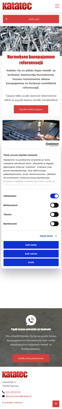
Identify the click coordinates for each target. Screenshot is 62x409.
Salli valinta (31, 253)
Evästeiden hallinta (12, 402)
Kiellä (31, 262)
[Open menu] (57, 6)
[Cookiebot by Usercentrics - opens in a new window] (46, 145)
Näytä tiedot (46, 236)
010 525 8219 (13, 392)
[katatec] (17, 268)
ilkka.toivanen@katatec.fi (19, 396)
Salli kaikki (31, 245)
